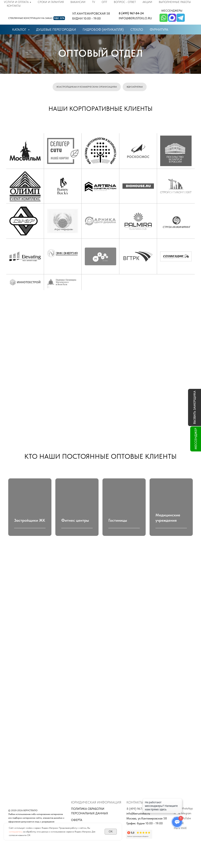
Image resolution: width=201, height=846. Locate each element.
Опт (104, 2)
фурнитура (159, 29)
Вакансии (77, 2)
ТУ (93, 2)
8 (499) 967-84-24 (131, 13)
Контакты (14, 5)
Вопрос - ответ (125, 2)
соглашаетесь (15, 831)
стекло (136, 29)
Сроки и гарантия (51, 2)
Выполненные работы (175, 2)
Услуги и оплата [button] (16, 2)
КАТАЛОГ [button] (19, 29)
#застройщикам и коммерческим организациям (87, 86)
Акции (147, 2)
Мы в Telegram (182, 813)
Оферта (76, 820)
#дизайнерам (135, 86)
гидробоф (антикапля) (103, 29)
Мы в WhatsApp (183, 808)
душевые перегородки (56, 29)
